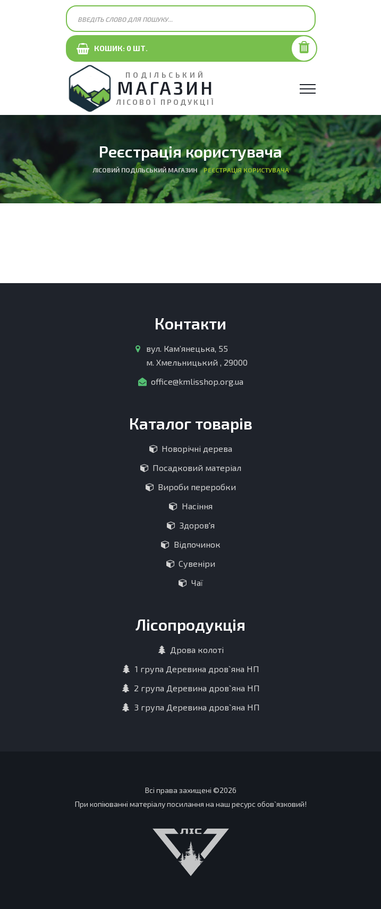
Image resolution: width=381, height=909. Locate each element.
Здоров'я (197, 525)
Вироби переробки (197, 487)
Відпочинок (197, 544)
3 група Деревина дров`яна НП (197, 707)
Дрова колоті (197, 649)
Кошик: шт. (118, 48)
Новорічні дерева (197, 448)
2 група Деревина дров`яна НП (197, 688)
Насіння (197, 506)
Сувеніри (197, 563)
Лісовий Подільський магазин (144, 169)
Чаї (197, 582)
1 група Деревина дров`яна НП (197, 669)
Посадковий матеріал (197, 467)
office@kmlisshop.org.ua (197, 381)
